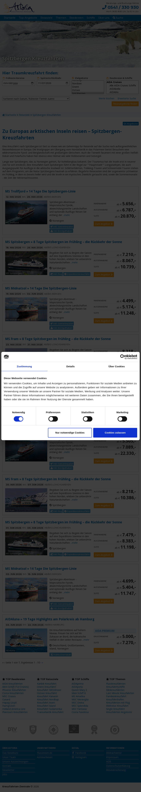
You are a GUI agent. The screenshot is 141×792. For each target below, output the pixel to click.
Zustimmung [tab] (24, 366)
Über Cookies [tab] (116, 366)
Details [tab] (70, 366)
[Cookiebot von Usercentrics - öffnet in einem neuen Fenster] (122, 356)
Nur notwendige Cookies (70, 432)
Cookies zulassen (115, 432)
